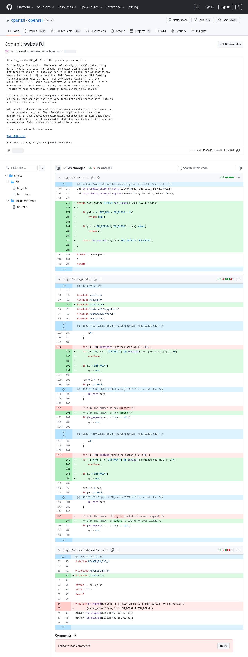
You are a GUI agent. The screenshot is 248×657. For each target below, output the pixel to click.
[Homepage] (9, 7)
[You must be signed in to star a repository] (228, 20)
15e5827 (208, 150)
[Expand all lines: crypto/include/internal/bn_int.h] (125, 550)
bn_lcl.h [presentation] (22, 188)
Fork (202, 20)
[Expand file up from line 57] (71, 286)
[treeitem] (29, 191)
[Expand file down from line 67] (71, 627)
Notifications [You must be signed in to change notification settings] (177, 20)
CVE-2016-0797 (16, 136)
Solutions (46, 7)
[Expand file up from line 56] (71, 557)
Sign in (209, 7)
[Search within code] (204, 168)
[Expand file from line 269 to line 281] (71, 497)
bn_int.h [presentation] (22, 207)
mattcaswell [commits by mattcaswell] (18, 51)
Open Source (91, 7)
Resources (67, 7)
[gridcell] (153, 184)
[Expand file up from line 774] (71, 184)
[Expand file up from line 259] (71, 436)
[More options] (238, 177)
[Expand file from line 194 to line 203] (71, 389)
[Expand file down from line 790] (71, 269)
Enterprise (115, 7)
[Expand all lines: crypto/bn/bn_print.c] (108, 279)
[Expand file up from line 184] (71, 328)
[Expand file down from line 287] (71, 540)
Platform (25, 7)
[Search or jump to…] (197, 7)
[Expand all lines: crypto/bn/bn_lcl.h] (106, 177)
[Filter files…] (28, 168)
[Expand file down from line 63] (71, 323)
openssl (18, 20)
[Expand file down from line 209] (71, 431)
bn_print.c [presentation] (23, 194)
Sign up (226, 7)
